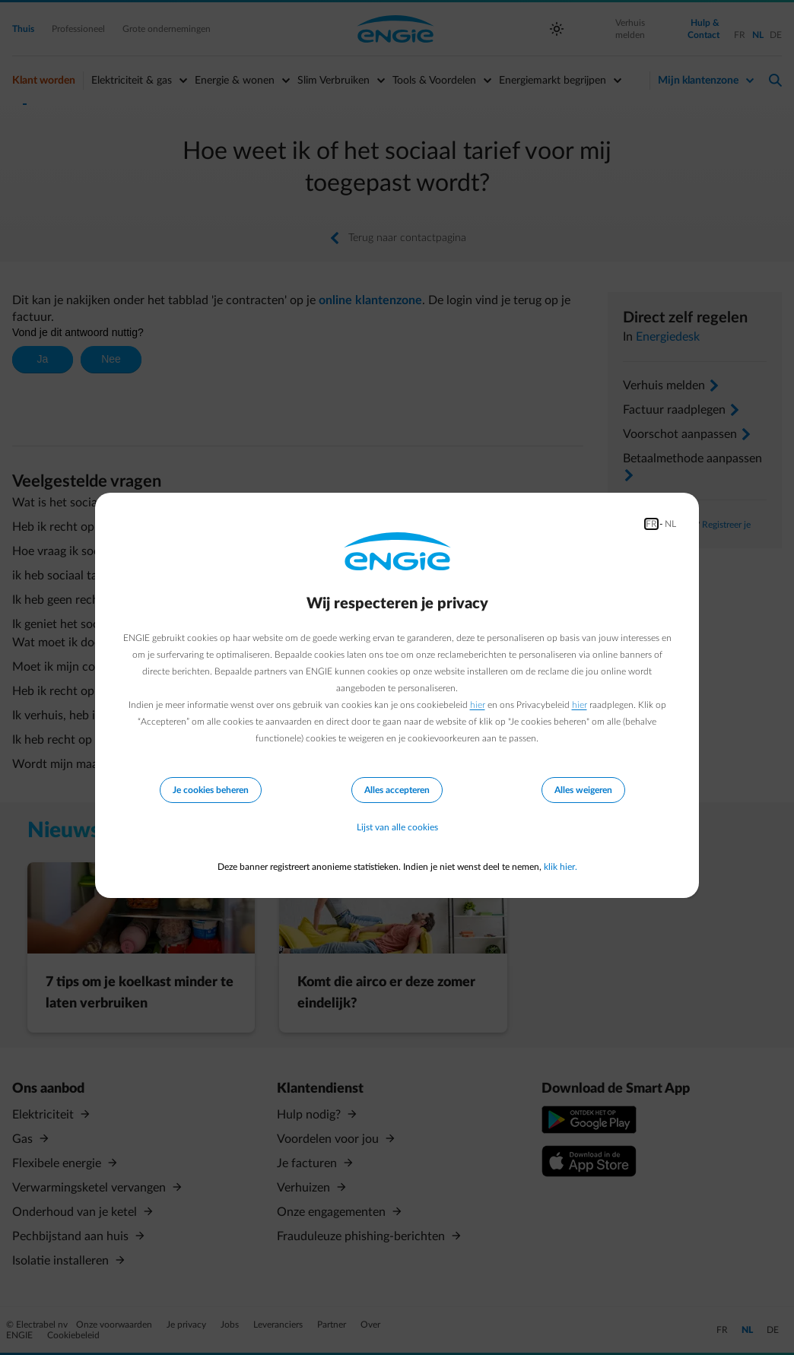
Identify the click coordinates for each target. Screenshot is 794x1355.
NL (670, 523)
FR (651, 523)
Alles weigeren (583, 790)
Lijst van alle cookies (397, 827)
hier (477, 704)
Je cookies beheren (211, 790)
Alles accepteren (397, 790)
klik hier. (560, 866)
